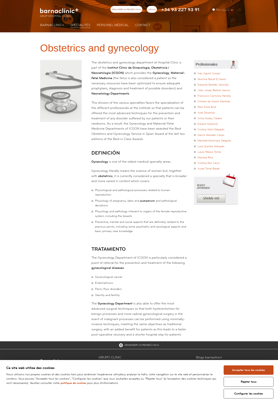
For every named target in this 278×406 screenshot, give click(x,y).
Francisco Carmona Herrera (214, 96)
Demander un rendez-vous (126, 9)
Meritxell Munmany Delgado (214, 140)
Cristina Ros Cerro (209, 163)
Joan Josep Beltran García (214, 90)
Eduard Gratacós (208, 124)
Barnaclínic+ (52, 25)
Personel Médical (113, 25)
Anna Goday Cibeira (210, 118)
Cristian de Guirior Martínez (214, 101)
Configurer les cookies (248, 393)
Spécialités (80, 25)
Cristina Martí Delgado (211, 129)
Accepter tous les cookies (248, 370)
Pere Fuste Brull (207, 107)
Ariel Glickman (206, 112)
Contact (142, 25)
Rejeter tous (248, 382)
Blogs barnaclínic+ (209, 357)
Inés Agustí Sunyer (209, 73)
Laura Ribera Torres (209, 152)
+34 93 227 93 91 (180, 10)
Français (221, 10)
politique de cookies (73, 383)
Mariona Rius (205, 157)
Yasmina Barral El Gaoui (212, 79)
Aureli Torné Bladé (209, 168)
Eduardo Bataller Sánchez (213, 84)
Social (152, 9)
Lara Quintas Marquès (211, 146)
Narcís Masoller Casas (211, 135)
